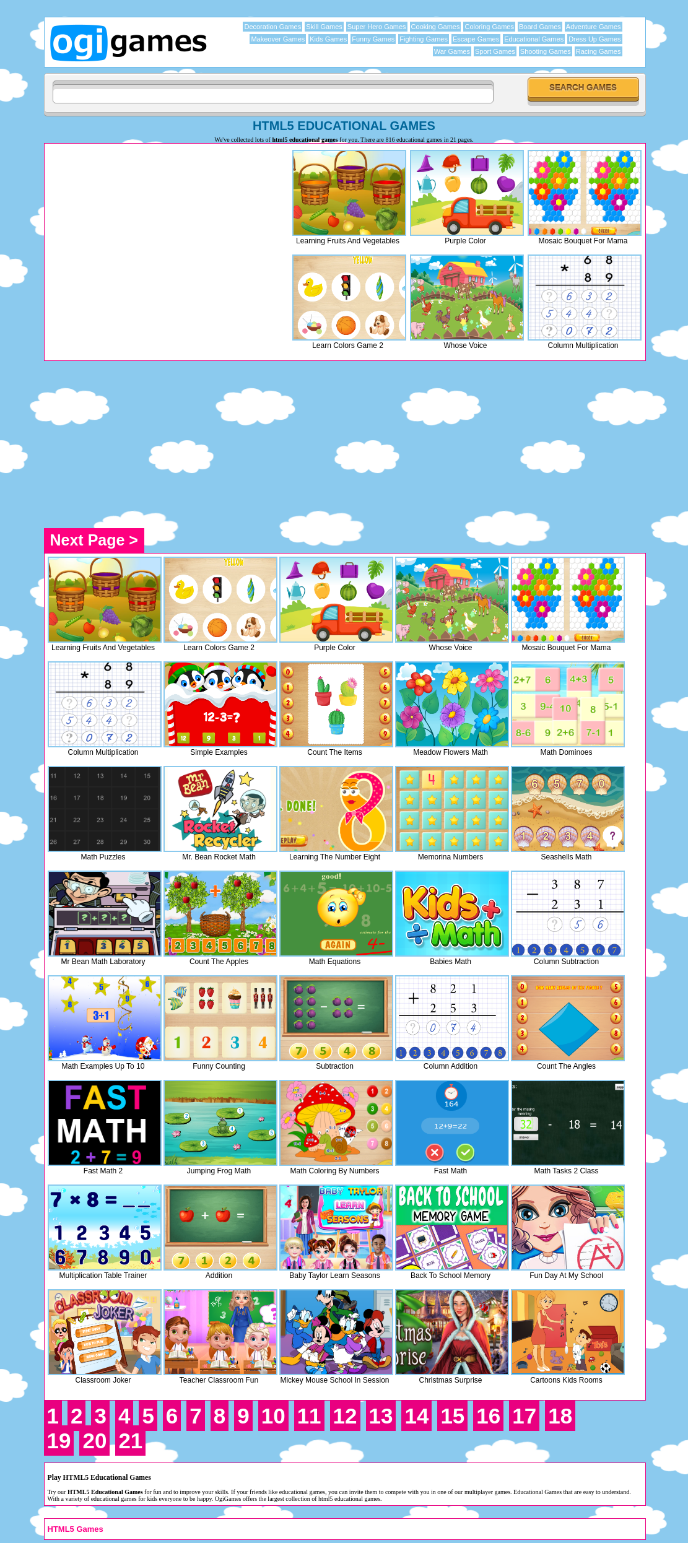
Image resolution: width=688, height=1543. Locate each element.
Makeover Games (278, 39)
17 (524, 1416)
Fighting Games (423, 39)
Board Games (540, 26)
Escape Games (476, 39)
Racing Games (598, 51)
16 (488, 1416)
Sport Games (495, 51)
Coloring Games (488, 26)
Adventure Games (593, 26)
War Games (452, 51)
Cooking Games (435, 26)
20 (94, 1440)
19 (59, 1440)
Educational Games (534, 39)
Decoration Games (272, 26)
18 (560, 1416)
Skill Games (324, 26)
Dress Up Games (594, 39)
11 (309, 1416)
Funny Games (373, 39)
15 (452, 1416)
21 (130, 1440)
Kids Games (328, 39)
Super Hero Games (376, 26)
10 (273, 1416)
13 (381, 1416)
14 (416, 1416)
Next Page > (94, 540)
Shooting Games (545, 51)
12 (345, 1416)
